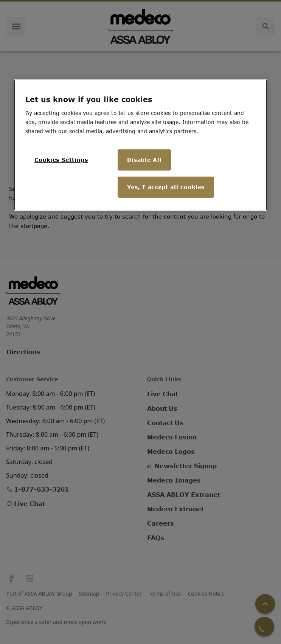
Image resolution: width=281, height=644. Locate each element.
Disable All (144, 160)
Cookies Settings (61, 160)
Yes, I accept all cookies (166, 187)
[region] (140, 145)
